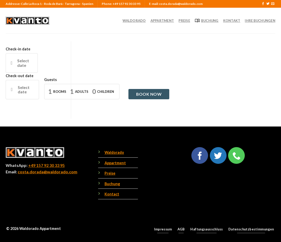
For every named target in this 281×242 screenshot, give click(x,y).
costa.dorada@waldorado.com (47, 171)
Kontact (112, 194)
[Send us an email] (272, 4)
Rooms (59, 91)
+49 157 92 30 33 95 (46, 165)
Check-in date (18, 49)
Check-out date (19, 76)
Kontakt (231, 21)
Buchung (207, 20)
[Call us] (236, 155)
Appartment (162, 21)
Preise (184, 21)
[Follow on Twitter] (267, 4)
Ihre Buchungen (260, 21)
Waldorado (134, 21)
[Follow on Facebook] (263, 4)
